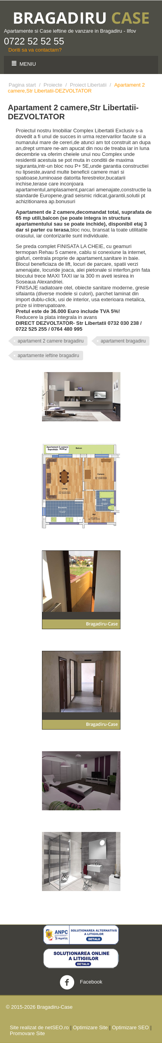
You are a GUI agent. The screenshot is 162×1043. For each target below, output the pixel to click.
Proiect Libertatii (88, 85)
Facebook (81, 982)
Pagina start (22, 85)
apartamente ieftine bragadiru (48, 355)
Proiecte (53, 85)
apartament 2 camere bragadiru (51, 341)
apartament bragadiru (123, 341)
